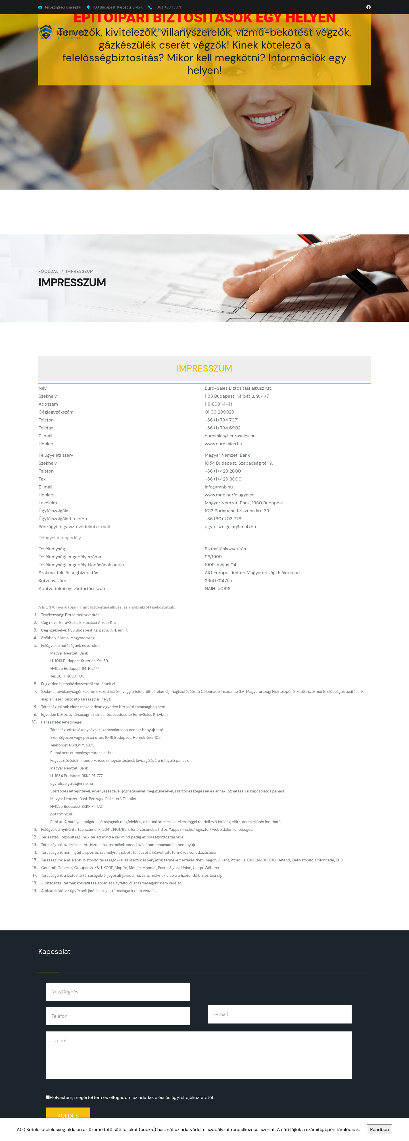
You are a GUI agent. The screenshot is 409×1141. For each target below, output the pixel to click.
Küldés (68, 1116)
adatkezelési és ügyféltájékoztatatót (176, 1097)
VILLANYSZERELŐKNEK (253, 29)
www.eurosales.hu (223, 444)
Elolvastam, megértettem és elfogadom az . (132, 1097)
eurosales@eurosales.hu (230, 436)
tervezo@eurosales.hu (63, 7)
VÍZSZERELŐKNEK (313, 29)
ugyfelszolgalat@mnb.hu (230, 527)
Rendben (379, 1129)
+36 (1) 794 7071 (168, 7)
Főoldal (48, 271)
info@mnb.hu (219, 487)
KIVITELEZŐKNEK (148, 29)
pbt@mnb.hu (61, 814)
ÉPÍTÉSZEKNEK (197, 29)
